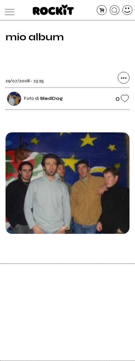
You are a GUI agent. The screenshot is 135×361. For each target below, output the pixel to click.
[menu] (8, 10)
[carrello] (102, 10)
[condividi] (123, 78)
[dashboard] (127, 10)
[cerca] (115, 10)
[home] (53, 10)
